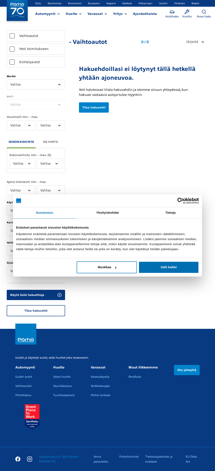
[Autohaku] (172, 14)
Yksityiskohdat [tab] (107, 212)
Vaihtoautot (23, 386)
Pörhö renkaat (100, 395)
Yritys (118, 14)
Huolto (71, 14)
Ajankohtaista (145, 14)
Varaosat (95, 14)
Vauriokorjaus (62, 386)
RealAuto (134, 376)
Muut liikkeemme (143, 367)
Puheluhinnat (129, 456)
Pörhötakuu (23, 395)
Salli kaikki (169, 267)
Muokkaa (107, 267)
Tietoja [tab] (170, 212)
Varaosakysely (100, 376)
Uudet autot (23, 376)
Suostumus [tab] (44, 212)
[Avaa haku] (204, 14)
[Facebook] (17, 459)
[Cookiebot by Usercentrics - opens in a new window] (180, 201)
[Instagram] (29, 459)
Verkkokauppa (100, 386)
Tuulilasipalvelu (64, 395)
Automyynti (45, 14)
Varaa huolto (62, 376)
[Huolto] (187, 14)
